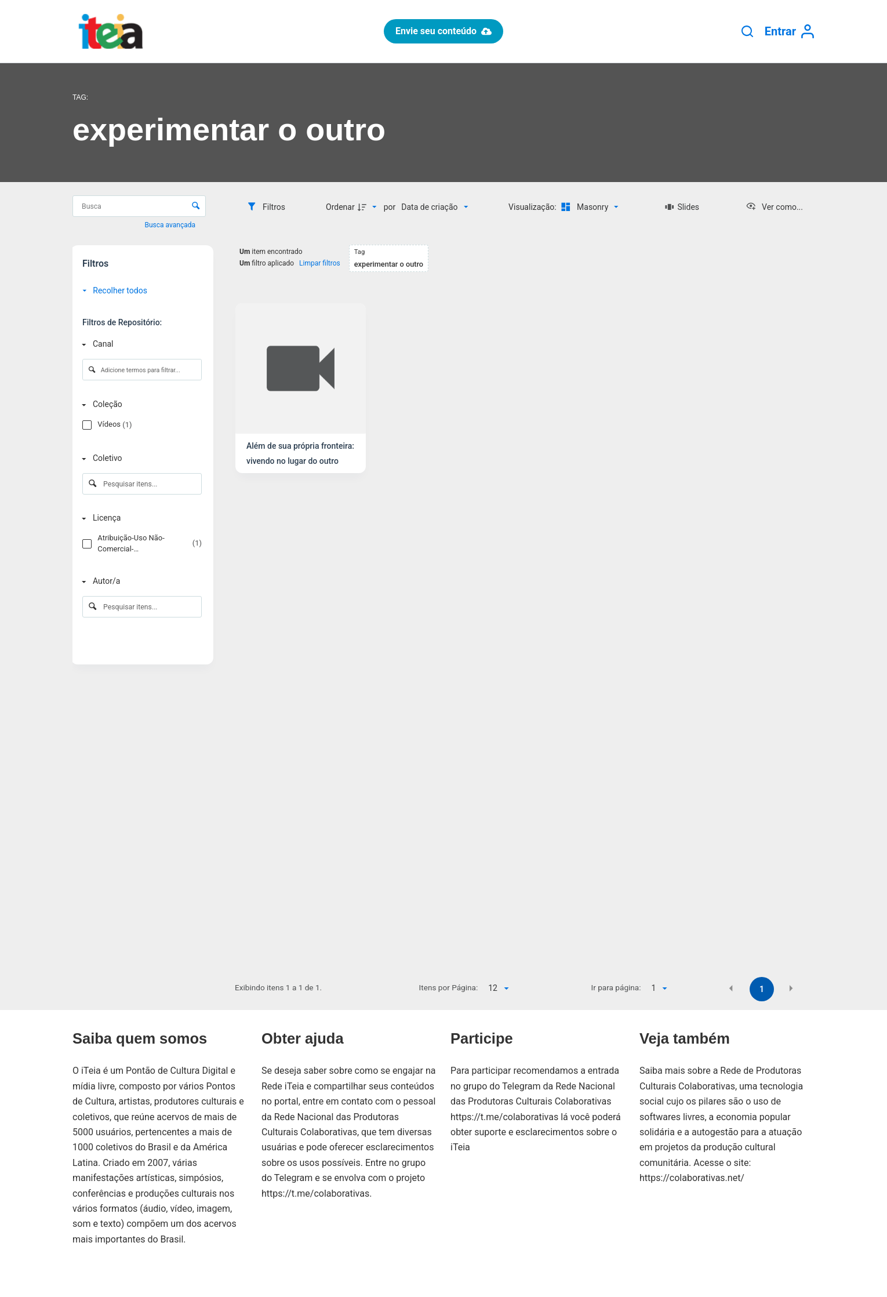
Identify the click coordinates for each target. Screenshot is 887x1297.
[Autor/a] (140, 582)
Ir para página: (616, 987)
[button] (731, 988)
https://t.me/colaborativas (315, 1193)
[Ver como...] (774, 207)
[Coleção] (140, 405)
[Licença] (140, 519)
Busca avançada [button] (171, 225)
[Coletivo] (140, 458)
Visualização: (533, 207)
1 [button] (761, 989)
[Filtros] (266, 207)
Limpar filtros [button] (319, 263)
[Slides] (682, 207)
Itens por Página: (448, 987)
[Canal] (140, 344)
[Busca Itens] (139, 206)
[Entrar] (790, 31)
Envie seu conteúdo (443, 31)
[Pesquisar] (747, 31)
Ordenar (340, 207)
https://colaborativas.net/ (691, 1177)
